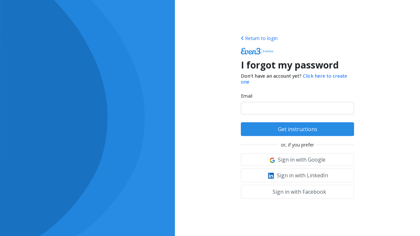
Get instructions (297, 129)
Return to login (259, 38)
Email (246, 96)
